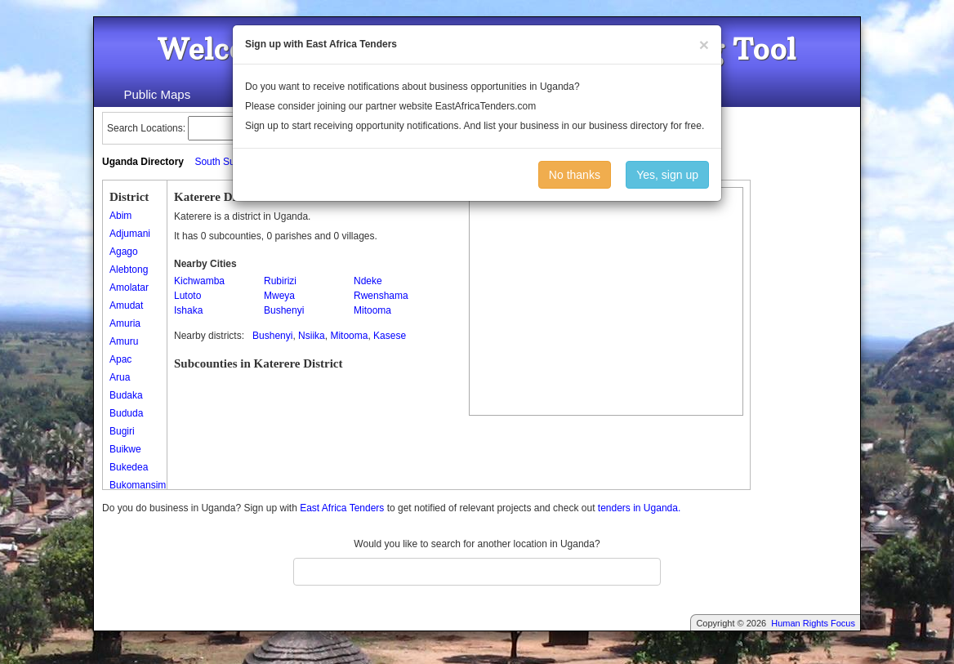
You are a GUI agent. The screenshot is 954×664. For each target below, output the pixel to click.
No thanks (574, 174)
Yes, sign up (667, 174)
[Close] (704, 44)
